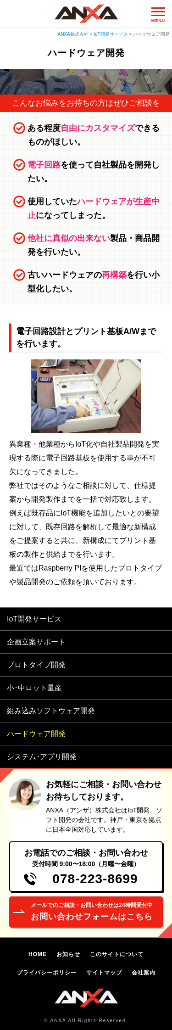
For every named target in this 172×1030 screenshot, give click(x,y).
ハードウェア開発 (36, 734)
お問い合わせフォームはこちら (92, 911)
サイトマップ (104, 972)
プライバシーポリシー (47, 972)
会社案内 (143, 972)
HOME (37, 954)
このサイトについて (117, 954)
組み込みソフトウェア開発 (51, 711)
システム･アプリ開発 (42, 757)
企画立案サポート (36, 642)
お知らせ (68, 954)
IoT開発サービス (34, 619)
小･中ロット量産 (34, 688)
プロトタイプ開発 (36, 665)
